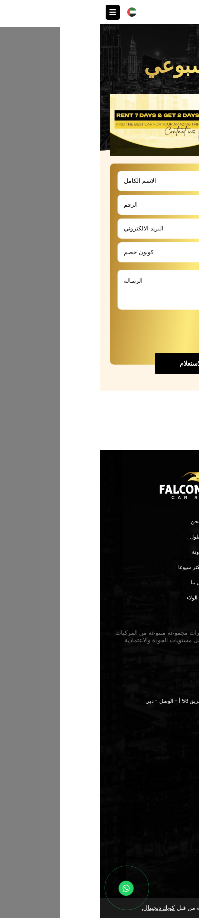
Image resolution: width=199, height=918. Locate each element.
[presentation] (125, 331)
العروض (179, 43)
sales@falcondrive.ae (134, 797)
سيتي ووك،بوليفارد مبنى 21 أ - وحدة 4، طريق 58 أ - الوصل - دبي (117, 701)
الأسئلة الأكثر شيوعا (99, 567)
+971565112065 (145, 775)
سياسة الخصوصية (155, 861)
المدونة (99, 552)
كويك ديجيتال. (58, 908)
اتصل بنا (99, 582)
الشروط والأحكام (155, 871)
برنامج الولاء (99, 597)
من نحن (99, 521)
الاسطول (99, 536)
